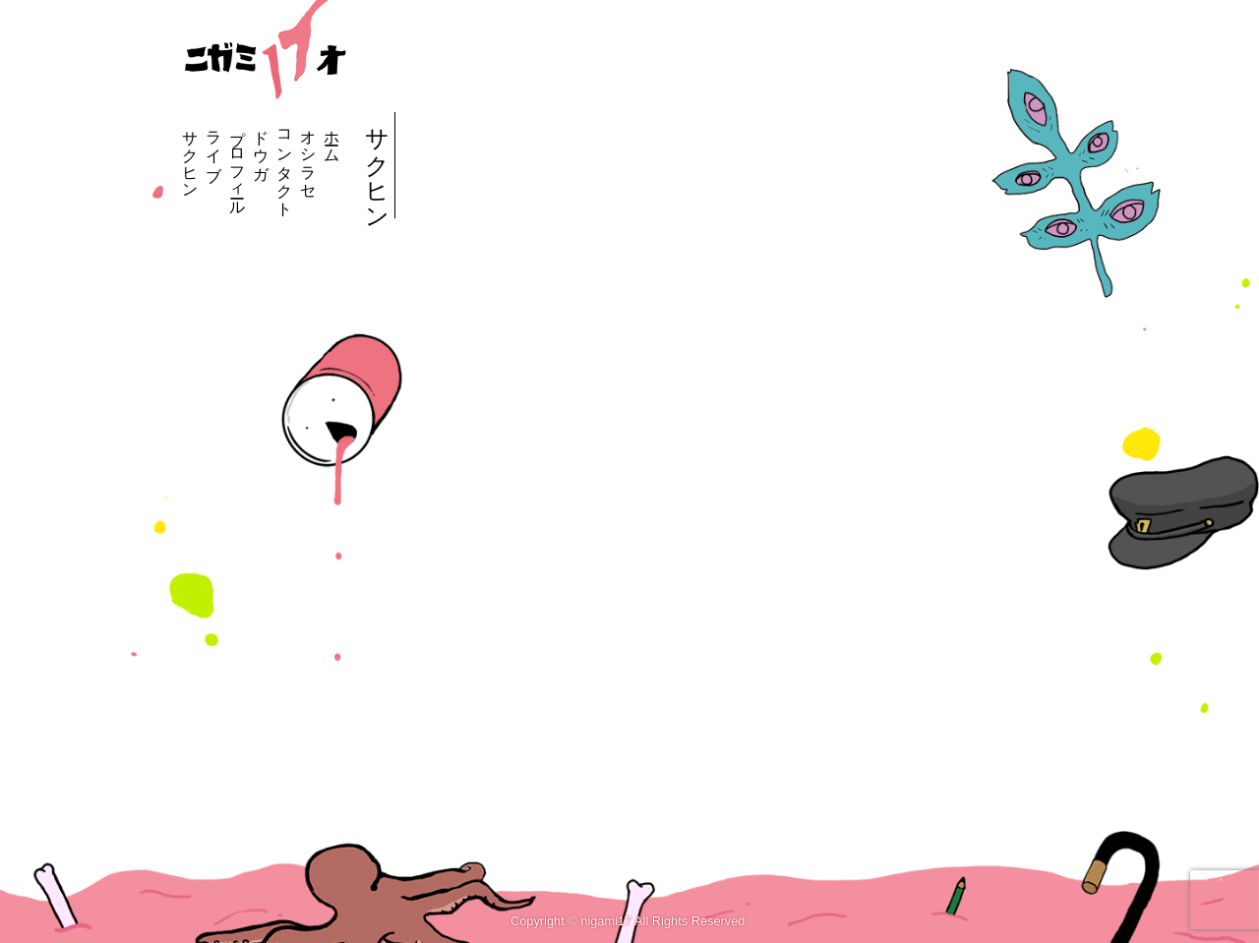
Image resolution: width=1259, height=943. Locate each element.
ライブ (214, 146)
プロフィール (237, 164)
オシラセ (308, 155)
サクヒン (190, 155)
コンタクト (284, 164)
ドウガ (261, 146)
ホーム (332, 137)
